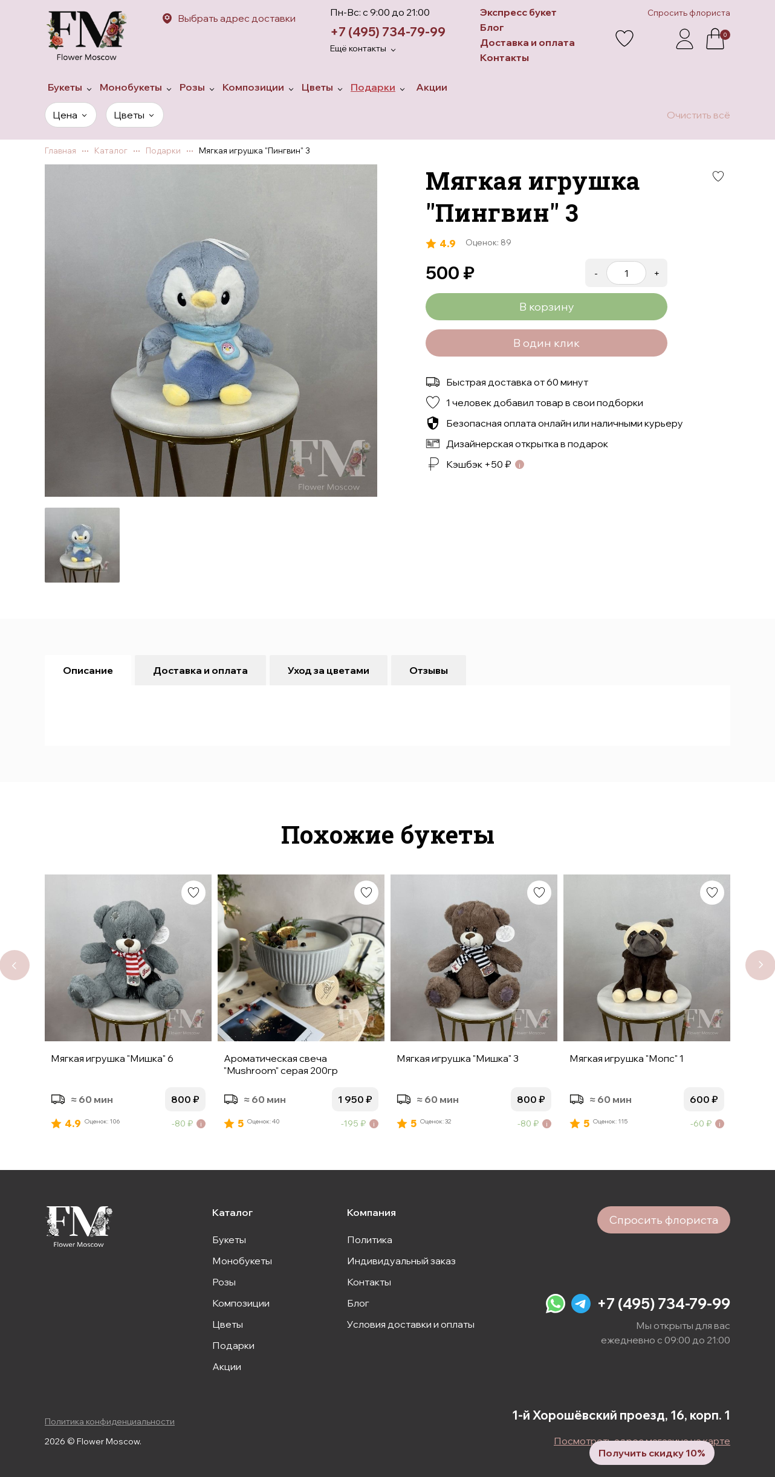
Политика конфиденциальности (110, 1421)
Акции (226, 1366)
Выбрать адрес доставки (237, 18)
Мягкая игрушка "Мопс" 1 (626, 1058)
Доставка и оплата (527, 42)
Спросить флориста (688, 13)
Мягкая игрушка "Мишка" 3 (458, 1058)
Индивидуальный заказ (401, 1261)
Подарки (233, 1345)
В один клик (546, 343)
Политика (369, 1239)
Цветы (227, 1324)
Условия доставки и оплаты (411, 1324)
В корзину (546, 307)
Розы (224, 1282)
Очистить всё (698, 115)
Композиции (241, 1303)
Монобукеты (242, 1261)
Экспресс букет (518, 12)
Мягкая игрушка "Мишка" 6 (112, 1058)
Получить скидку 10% (651, 1453)
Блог (492, 27)
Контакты (504, 57)
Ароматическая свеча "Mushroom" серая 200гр (281, 1064)
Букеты (229, 1239)
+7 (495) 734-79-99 (388, 31)
